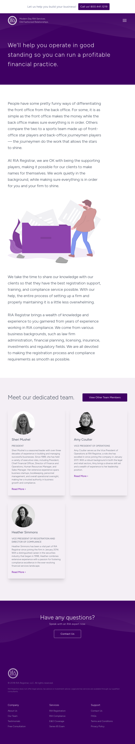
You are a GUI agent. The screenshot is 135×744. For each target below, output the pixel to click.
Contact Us (67, 633)
